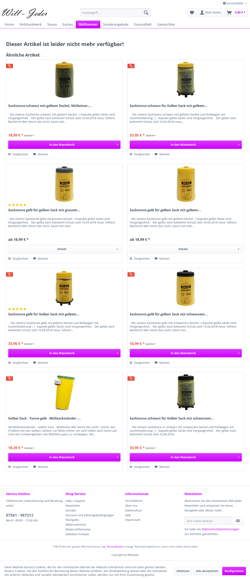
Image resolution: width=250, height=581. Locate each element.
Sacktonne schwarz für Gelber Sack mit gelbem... (168, 106)
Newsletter (73, 505)
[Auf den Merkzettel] (40, 154)
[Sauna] (52, 24)
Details (87, 248)
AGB (128, 515)
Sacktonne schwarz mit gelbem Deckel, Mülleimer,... (50, 106)
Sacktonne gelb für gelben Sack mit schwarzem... (169, 314)
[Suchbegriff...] (115, 13)
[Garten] (68, 24)
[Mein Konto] (210, 13)
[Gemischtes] (166, 24)
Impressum (132, 520)
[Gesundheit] (142, 24)
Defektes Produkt (77, 534)
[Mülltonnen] (88, 24)
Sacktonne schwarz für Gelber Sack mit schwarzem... (172, 418)
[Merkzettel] (192, 13)
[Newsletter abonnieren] (238, 521)
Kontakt (71, 510)
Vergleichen (18, 154)
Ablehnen (183, 571)
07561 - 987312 (19, 515)
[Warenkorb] (236, 13)
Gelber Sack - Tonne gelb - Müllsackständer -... (44, 418)
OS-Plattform (133, 501)
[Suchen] (146, 13)
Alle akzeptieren (207, 571)
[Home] (9, 24)
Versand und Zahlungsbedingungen (90, 515)
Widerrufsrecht (76, 524)
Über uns (131, 505)
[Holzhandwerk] (31, 24)
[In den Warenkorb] (64, 145)
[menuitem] (115, 13)
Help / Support (75, 501)
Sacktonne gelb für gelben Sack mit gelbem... (165, 210)
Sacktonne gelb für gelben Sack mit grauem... (44, 210)
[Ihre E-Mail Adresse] (208, 521)
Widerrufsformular (78, 529)
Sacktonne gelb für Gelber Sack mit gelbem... (43, 314)
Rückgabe (72, 520)
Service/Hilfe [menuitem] (233, 3)
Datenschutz (133, 510)
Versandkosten (115, 546)
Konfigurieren (234, 571)
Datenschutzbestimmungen (220, 529)
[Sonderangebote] (115, 24)
